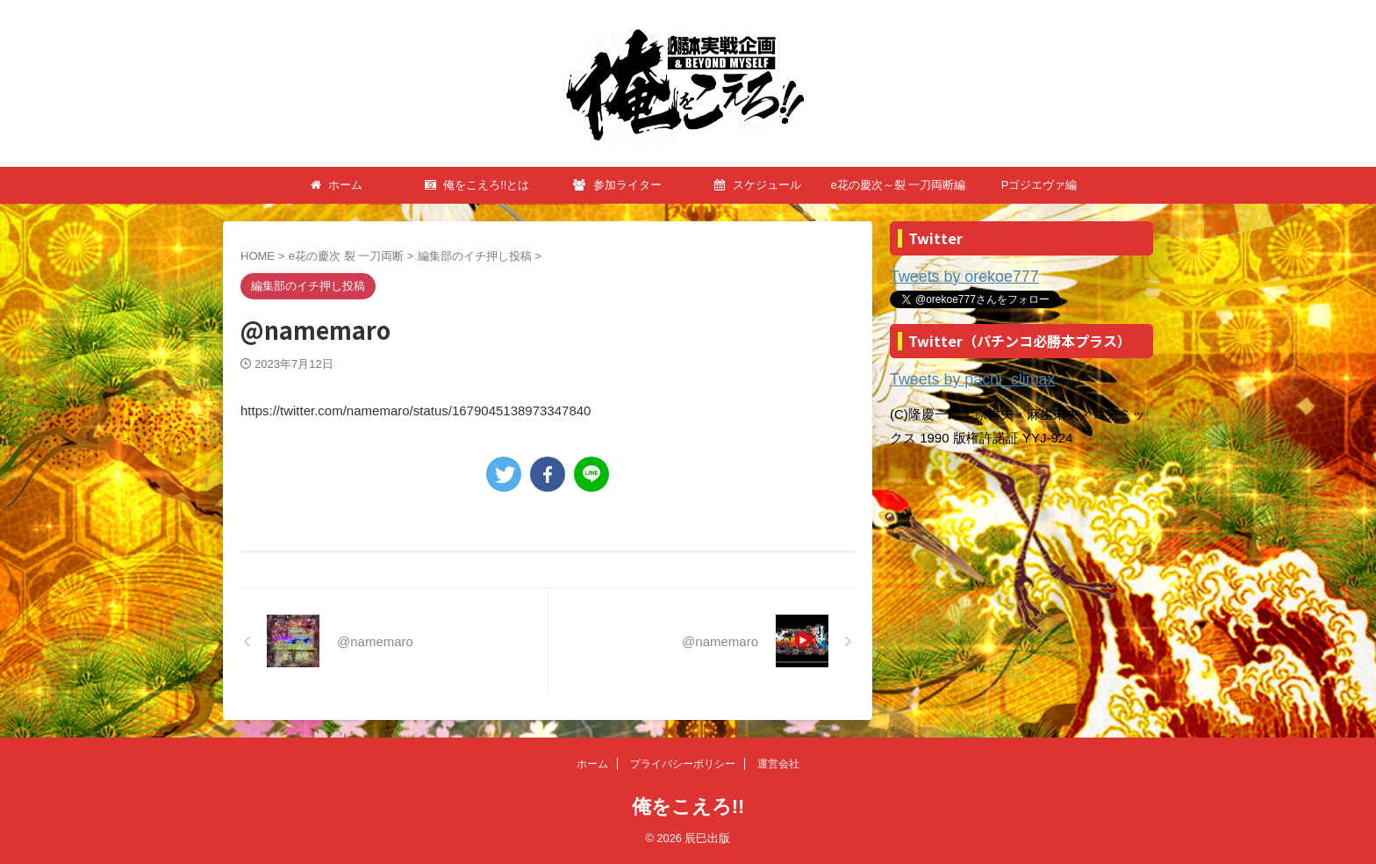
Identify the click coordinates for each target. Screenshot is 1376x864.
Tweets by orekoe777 (952, 276)
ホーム (337, 184)
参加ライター (617, 184)
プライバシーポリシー (682, 764)
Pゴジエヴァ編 (1039, 184)
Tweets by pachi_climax (959, 376)
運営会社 (778, 764)
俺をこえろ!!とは (477, 184)
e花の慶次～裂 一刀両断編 (898, 184)
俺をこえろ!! (688, 806)
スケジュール (757, 184)
